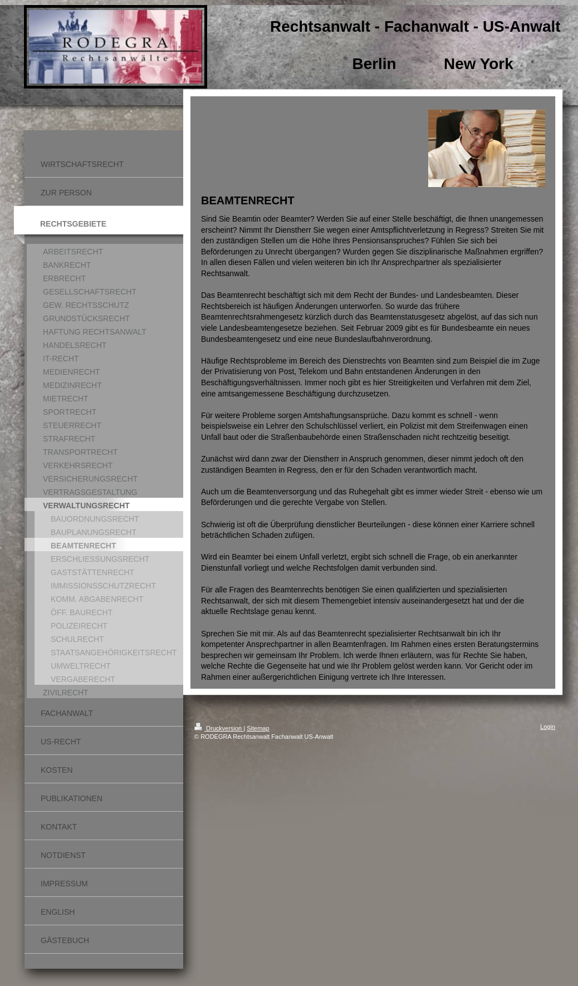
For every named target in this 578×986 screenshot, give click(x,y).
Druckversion (218, 728)
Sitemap (258, 728)
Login (547, 726)
